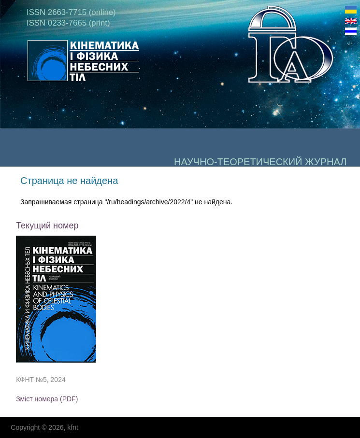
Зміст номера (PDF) (47, 399)
